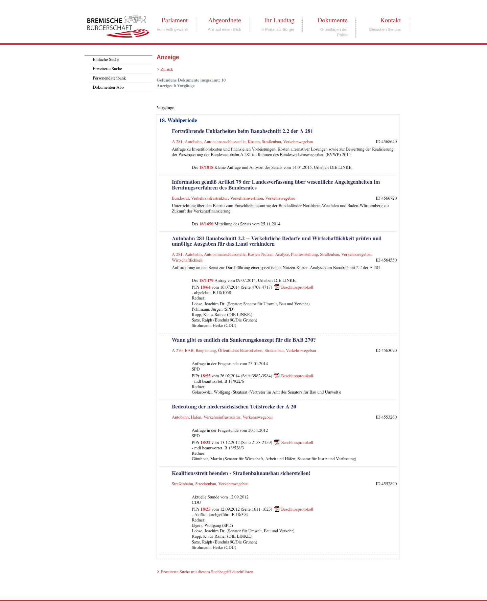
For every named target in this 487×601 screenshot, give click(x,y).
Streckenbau (205, 484)
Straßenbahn (182, 484)
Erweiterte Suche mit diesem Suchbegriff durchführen (207, 572)
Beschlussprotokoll (297, 287)
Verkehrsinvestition (246, 198)
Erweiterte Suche (107, 69)
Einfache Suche (106, 60)
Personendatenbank (109, 78)
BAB (189, 351)
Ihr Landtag (279, 20)
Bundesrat (180, 198)
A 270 (177, 351)
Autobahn (193, 142)
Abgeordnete (224, 20)
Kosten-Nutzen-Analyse (268, 254)
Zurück (167, 69)
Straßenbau (271, 142)
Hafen (196, 417)
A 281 (177, 142)
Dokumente (332, 20)
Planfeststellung (304, 254)
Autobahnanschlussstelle (225, 142)
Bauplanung (205, 351)
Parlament (175, 20)
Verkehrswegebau (298, 142)
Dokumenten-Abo (108, 87)
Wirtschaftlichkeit (187, 260)
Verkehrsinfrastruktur (209, 198)
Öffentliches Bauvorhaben (240, 351)
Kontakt (390, 20)
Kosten (254, 142)
